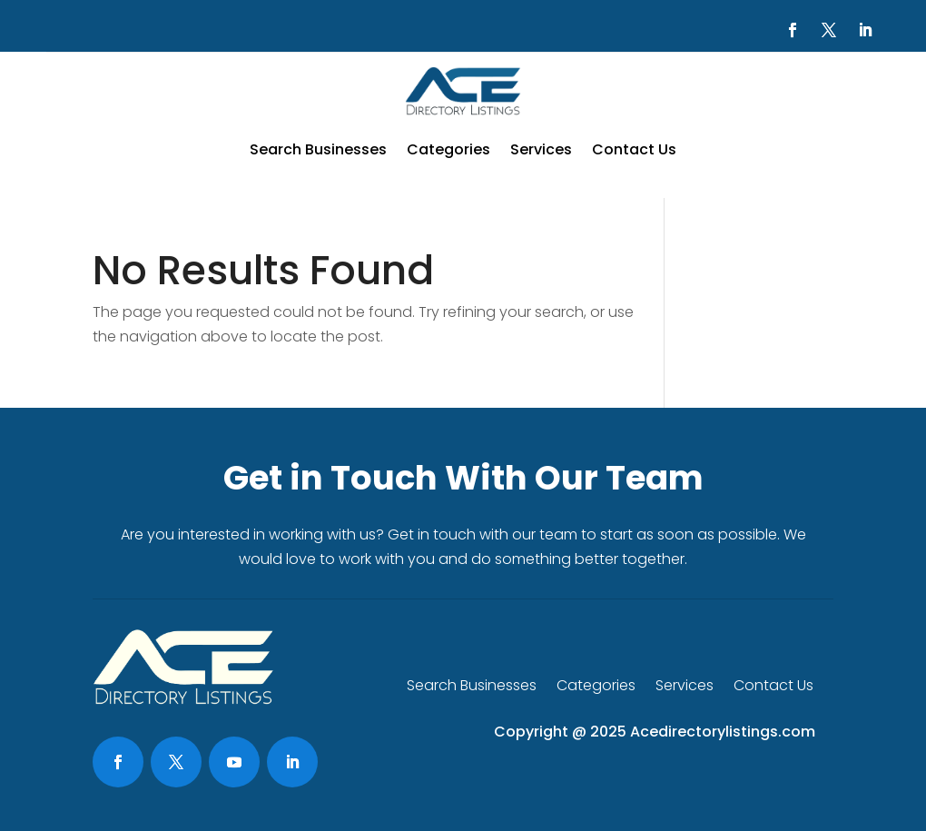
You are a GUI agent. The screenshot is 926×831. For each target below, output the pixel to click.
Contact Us (634, 149)
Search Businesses (318, 149)
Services (541, 149)
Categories (448, 149)
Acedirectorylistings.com (722, 731)
